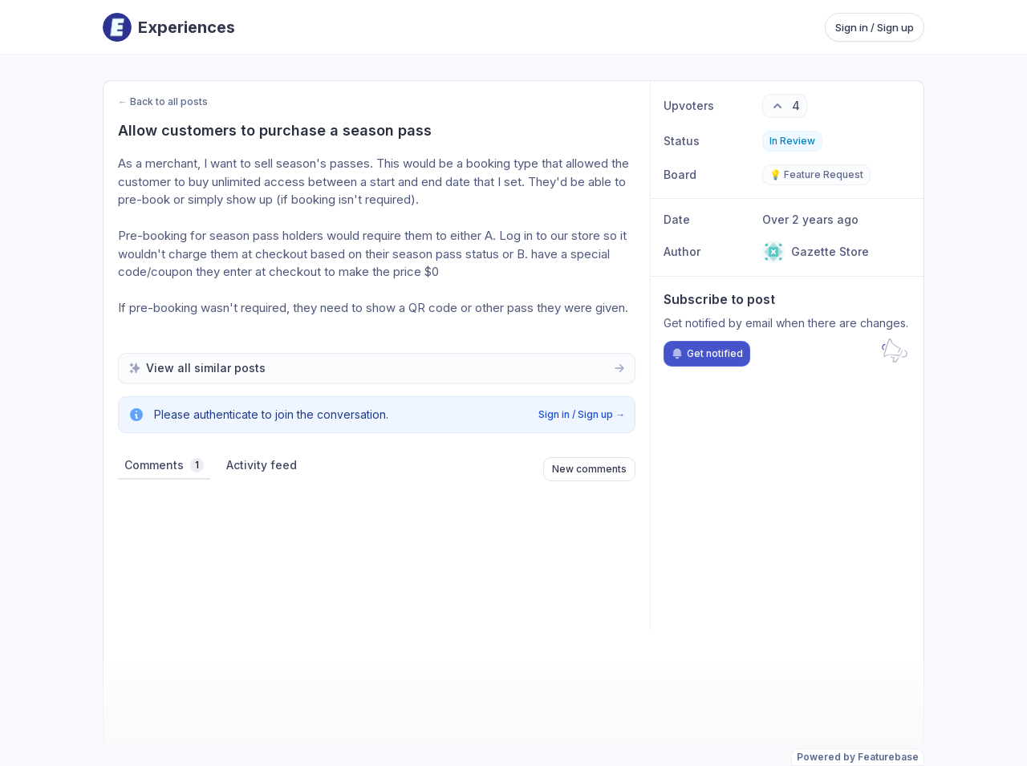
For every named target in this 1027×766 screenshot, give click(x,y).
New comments (589, 469)
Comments (164, 465)
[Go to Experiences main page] (169, 27)
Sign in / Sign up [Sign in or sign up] (874, 27)
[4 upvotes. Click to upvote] (784, 106)
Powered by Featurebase (858, 757)
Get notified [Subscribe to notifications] (707, 353)
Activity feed (261, 465)
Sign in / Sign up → (581, 414)
